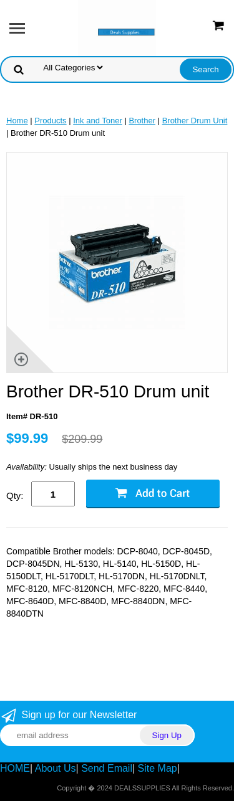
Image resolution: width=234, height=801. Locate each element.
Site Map (157, 768)
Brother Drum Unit (195, 120)
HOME (15, 768)
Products (50, 120)
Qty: (15, 495)
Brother (142, 120)
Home (17, 120)
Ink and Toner (97, 120)
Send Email (106, 768)
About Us (55, 768)
